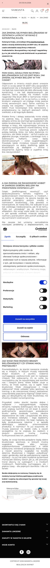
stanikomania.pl (37, 42)
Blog (25, 23)
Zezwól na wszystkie (25, 319)
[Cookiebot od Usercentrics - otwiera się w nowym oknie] (35, 229)
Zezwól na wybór (25, 328)
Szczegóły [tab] (21, 236)
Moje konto (8, 545)
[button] (48, 4)
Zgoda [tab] (7, 236)
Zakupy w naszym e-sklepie (16, 538)
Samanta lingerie (11, 531)
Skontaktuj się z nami (13, 525)
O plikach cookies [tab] (38, 236)
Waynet (30, 565)
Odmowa (25, 336)
